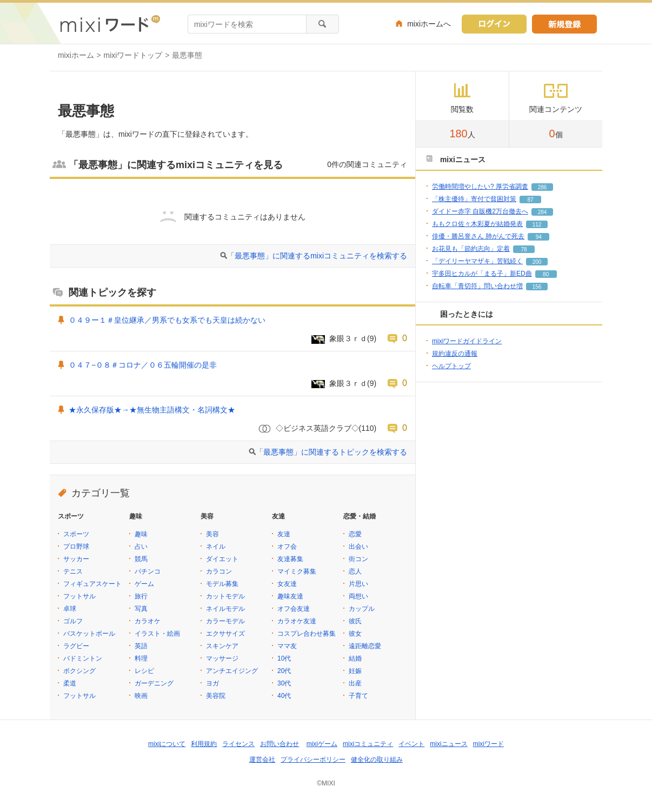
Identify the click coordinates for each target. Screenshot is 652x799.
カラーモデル (225, 621)
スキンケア (222, 646)
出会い (358, 546)
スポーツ (76, 534)
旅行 (141, 596)
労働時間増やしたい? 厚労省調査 (480, 186)
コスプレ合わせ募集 (306, 633)
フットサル (79, 596)
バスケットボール (89, 633)
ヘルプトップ (451, 366)
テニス (73, 571)
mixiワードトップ (133, 55)
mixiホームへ (429, 23)
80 (546, 274)
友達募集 (290, 559)
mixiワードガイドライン (467, 341)
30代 (284, 683)
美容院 (215, 696)
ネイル (215, 546)
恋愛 (355, 534)
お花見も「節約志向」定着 (471, 248)
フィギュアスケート (92, 584)
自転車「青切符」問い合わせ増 (477, 286)
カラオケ (148, 621)
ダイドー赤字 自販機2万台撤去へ (480, 211)
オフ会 (287, 546)
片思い (358, 584)
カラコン (219, 571)
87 (530, 200)
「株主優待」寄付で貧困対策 (474, 199)
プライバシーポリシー (313, 759)
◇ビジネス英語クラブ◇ (317, 428)
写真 (141, 608)
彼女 (355, 633)
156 (537, 287)
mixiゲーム (322, 744)
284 (542, 212)
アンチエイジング (232, 671)
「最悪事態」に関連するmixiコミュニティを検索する (317, 255)
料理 (141, 658)
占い (141, 546)
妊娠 (355, 671)
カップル (362, 608)
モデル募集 (222, 584)
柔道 (69, 683)
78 (524, 249)
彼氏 (355, 621)
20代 (284, 671)
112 (537, 225)
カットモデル (225, 596)
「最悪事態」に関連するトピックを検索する (331, 452)
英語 (141, 646)
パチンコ (148, 571)
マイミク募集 (296, 571)
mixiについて (166, 744)
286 (542, 187)
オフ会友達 (293, 608)
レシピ (144, 671)
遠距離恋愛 (365, 646)
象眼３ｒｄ (348, 338)
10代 (284, 658)
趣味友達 (290, 596)
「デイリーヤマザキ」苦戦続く (477, 261)
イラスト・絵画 (157, 633)
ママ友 (287, 646)
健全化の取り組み (377, 759)
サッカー (76, 559)
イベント (411, 744)
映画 (141, 696)
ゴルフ (73, 621)
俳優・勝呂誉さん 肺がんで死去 (478, 236)
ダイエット (222, 559)
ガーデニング (154, 683)
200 (537, 262)
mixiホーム (76, 55)
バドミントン (82, 658)
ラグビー (76, 646)
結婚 (355, 658)
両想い (358, 596)
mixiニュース (448, 744)
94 (539, 237)
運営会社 (262, 759)
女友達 (287, 584)
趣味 (141, 534)
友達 (283, 534)
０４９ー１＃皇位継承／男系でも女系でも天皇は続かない (167, 320)
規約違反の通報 (454, 353)
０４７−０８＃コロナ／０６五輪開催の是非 (143, 365)
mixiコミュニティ (368, 744)
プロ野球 (76, 546)
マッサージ (222, 658)
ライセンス (238, 744)
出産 (355, 683)
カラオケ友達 (296, 621)
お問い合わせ (279, 744)
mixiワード (488, 744)
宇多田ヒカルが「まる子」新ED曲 (482, 273)
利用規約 (204, 744)
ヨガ (212, 683)
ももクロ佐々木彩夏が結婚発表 (477, 224)
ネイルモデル (225, 608)
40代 (284, 696)
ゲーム (144, 584)
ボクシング (79, 671)
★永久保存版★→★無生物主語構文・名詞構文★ (152, 409)
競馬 (141, 559)
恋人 (355, 571)
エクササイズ (225, 633)
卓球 (69, 608)
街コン (358, 559)
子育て (358, 696)
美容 (212, 534)
